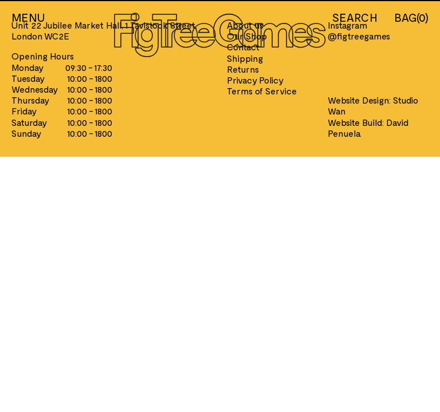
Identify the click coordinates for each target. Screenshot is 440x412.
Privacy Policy (255, 79)
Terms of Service (262, 90)
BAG (411, 17)
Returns (243, 69)
